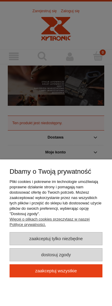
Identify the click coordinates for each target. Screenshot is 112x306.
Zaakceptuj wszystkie (56, 270)
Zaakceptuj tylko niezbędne (56, 238)
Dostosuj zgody (56, 254)
